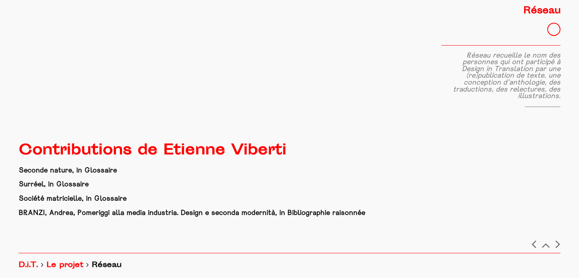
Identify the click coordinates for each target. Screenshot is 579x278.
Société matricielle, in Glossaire (72, 199)
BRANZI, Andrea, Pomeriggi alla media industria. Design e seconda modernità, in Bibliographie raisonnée (192, 213)
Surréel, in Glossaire (54, 184)
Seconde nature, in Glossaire (68, 171)
